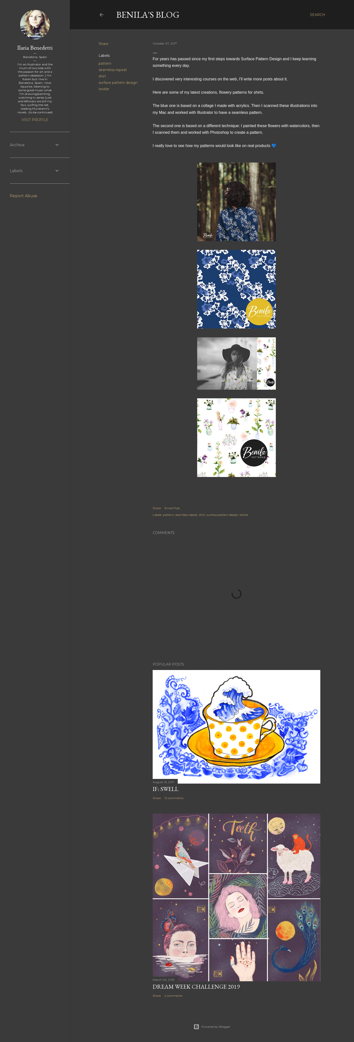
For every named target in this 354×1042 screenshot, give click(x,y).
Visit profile (35, 120)
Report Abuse (23, 196)
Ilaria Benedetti (35, 47)
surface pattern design (118, 82)
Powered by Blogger (211, 1027)
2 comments (173, 995)
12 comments (173, 798)
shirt (102, 76)
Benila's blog (147, 14)
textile (104, 89)
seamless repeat (113, 70)
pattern (105, 63)
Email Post (172, 508)
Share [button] (103, 44)
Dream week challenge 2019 (196, 986)
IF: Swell (165, 789)
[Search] (317, 15)
